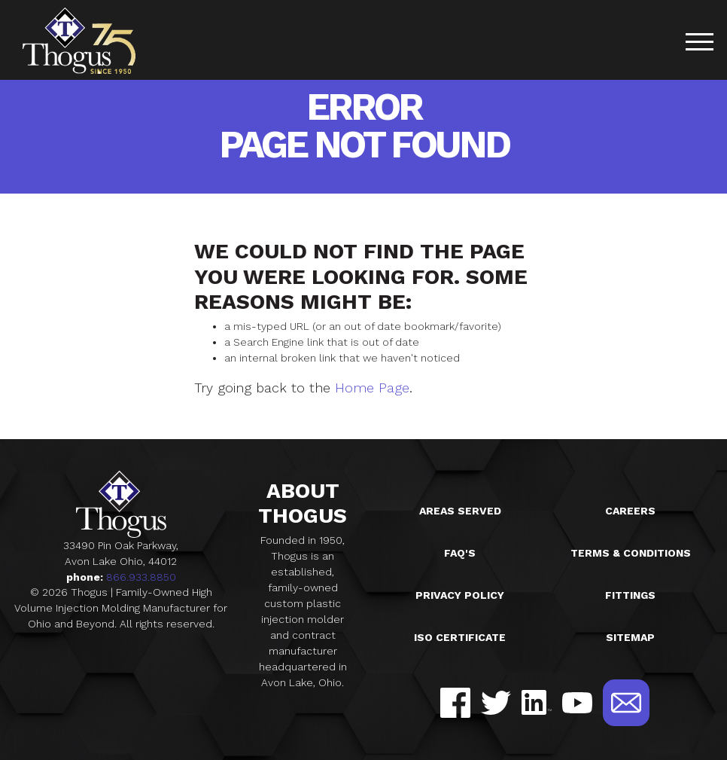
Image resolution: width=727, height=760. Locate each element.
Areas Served (460, 511)
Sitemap (630, 637)
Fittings (630, 595)
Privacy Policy (459, 595)
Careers (630, 511)
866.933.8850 (141, 577)
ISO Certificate (460, 637)
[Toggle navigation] (699, 44)
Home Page (372, 387)
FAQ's (460, 553)
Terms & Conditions (630, 553)
